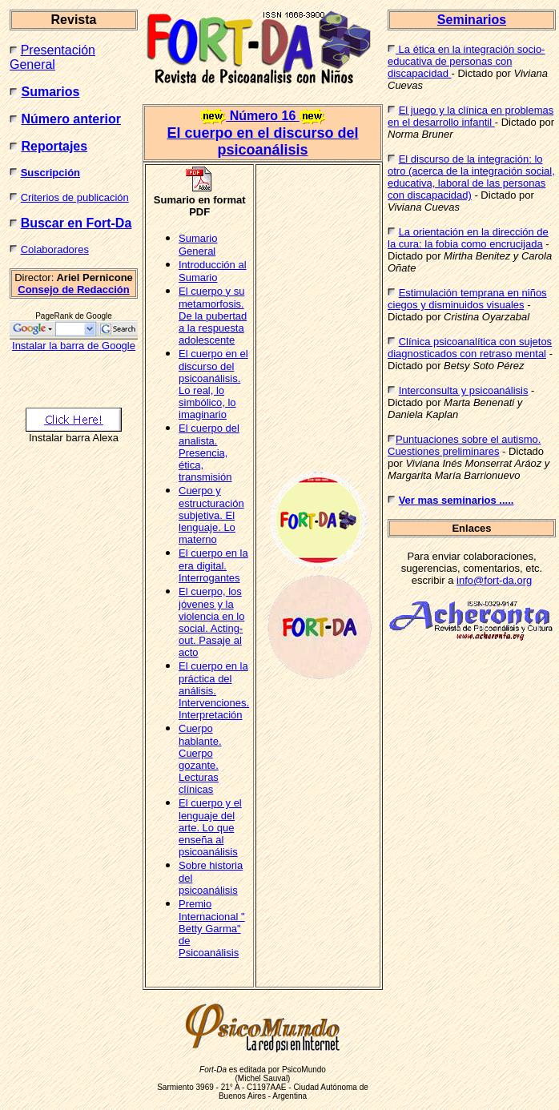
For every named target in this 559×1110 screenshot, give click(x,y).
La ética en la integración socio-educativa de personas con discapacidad (466, 61)
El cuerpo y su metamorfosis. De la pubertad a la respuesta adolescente (213, 315)
